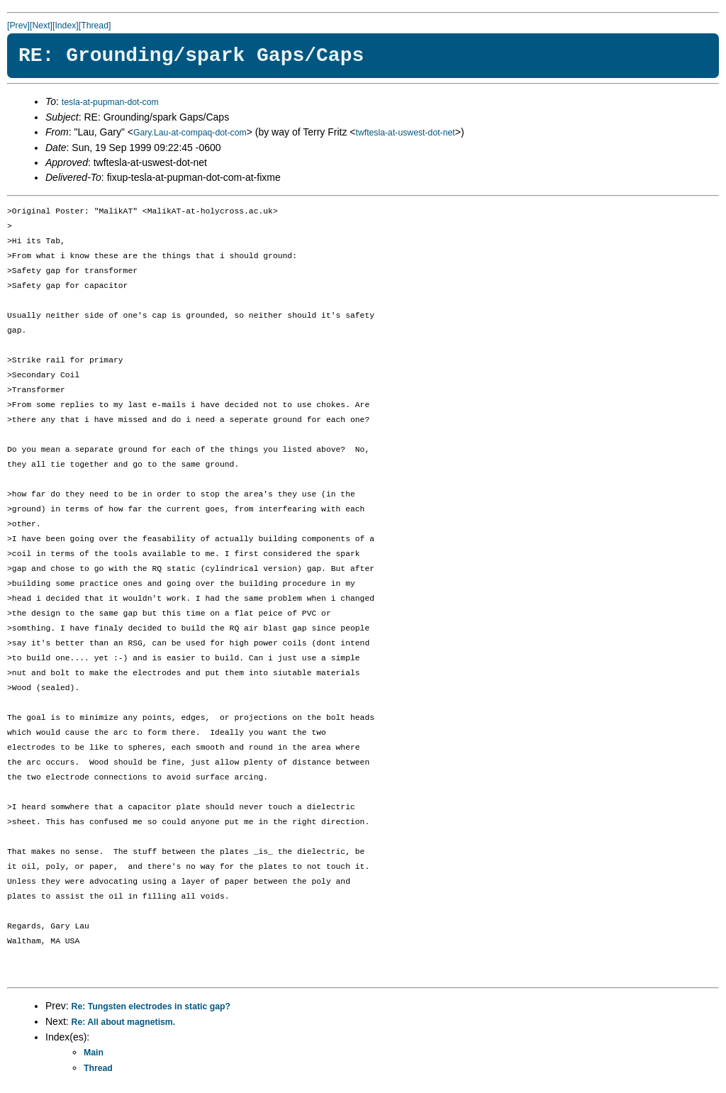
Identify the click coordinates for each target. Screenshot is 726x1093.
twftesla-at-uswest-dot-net (404, 133)
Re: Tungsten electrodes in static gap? (151, 1006)
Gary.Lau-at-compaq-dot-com (190, 133)
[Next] (41, 25)
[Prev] (18, 25)
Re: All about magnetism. (124, 1022)
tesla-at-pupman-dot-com (110, 102)
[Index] (65, 25)
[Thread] (95, 25)
